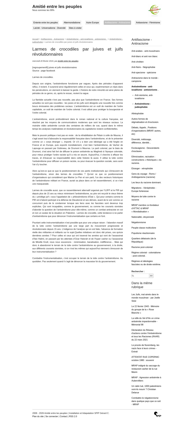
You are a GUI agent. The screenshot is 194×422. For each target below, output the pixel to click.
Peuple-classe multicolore (143, 228)
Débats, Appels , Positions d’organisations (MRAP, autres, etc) (146, 130)
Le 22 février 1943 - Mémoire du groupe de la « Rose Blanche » (145, 309)
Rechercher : (138, 271)
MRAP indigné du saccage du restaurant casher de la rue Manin (145, 368)
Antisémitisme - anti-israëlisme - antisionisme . (86, 39)
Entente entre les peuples (45, 22)
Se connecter (51, 416)
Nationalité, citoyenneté (142, 217)
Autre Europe (92, 22)
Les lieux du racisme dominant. (146, 182)
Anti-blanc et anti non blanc (144, 56)
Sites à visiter (75, 28)
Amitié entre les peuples (57, 6)
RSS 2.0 (73, 416)
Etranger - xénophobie (142, 168)
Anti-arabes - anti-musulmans (145, 51)
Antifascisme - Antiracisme (117, 22)
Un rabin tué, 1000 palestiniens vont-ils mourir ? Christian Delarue (146, 389)
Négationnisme (138, 222)
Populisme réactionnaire (143, 233)
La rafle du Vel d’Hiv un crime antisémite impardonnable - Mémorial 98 (145, 321)
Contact (63, 416)
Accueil (35, 39)
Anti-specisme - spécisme (143, 72)
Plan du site (38, 416)
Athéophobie (137, 113)
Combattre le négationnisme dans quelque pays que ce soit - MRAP (146, 401)
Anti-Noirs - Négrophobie (143, 67)
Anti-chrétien (137, 62)
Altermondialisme (72, 22)
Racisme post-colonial (142, 247)
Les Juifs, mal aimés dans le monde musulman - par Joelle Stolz (145, 297)
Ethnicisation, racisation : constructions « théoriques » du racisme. (146, 159)
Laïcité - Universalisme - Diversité (49, 28)
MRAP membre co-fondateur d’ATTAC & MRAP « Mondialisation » (145, 208)
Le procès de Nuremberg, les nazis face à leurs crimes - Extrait (145, 348)
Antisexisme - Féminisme (148, 22)
